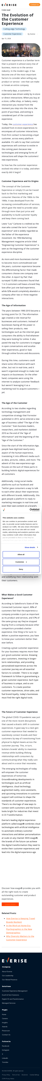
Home (4, 1014)
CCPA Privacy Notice (8, 1078)
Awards (4, 1026)
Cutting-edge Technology (14, 29)
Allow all (21, 554)
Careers (5, 1018)
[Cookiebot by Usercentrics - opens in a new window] (29, 509)
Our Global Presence (9, 980)
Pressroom (6, 1031)
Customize (21, 562)
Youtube (5, 1062)
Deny (21, 569)
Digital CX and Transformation (13, 999)
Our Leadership (7, 975)
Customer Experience (12, 34)
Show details (30, 547)
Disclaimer (25, 1075)
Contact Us (6, 1035)
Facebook (5, 1046)
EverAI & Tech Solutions (10, 995)
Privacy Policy (6, 1075)
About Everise (7, 971)
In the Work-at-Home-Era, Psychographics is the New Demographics (19, 929)
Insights (5, 1022)
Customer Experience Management (14, 991)
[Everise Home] (14, 960)
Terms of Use (16, 1075)
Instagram (5, 1050)
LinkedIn (5, 1058)
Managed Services (8, 1003)
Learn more (10, 904)
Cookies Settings (34, 1075)
